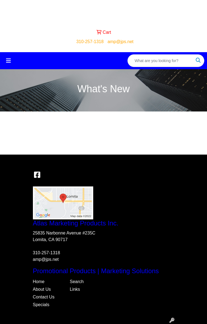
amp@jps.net (120, 41)
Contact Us (44, 297)
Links (75, 289)
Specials (41, 304)
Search (77, 281)
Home (39, 281)
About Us (42, 289)
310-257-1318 (90, 41)
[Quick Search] (160, 60)
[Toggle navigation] (8, 61)
